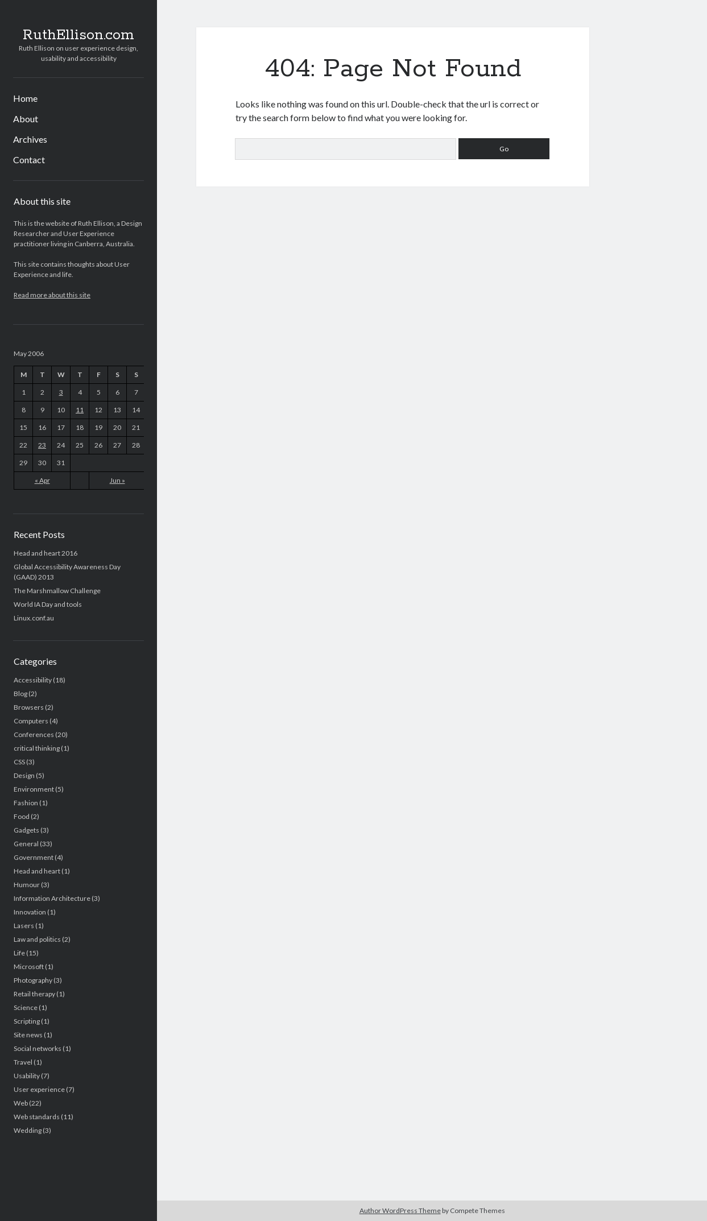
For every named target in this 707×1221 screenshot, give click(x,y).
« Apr (42, 480)
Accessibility (33, 680)
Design (24, 775)
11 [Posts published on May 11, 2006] (80, 409)
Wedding (28, 1130)
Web (21, 1103)
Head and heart (37, 871)
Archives (30, 139)
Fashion (26, 802)
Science (26, 1007)
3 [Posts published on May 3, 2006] (61, 392)
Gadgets (26, 830)
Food (22, 816)
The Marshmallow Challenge (57, 590)
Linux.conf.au (34, 618)
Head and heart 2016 (45, 553)
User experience (39, 1089)
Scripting (27, 1021)
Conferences (34, 734)
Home (25, 98)
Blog (20, 693)
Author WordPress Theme (400, 1210)
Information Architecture (52, 898)
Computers (31, 721)
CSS (19, 762)
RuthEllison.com (78, 35)
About (25, 118)
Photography (33, 980)
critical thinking (37, 748)
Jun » (117, 480)
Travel (23, 1062)
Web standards (37, 1116)
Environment (34, 789)
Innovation (30, 912)
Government (33, 857)
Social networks (37, 1048)
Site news (28, 1034)
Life (19, 953)
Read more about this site (52, 295)
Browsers (29, 707)
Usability (27, 1075)
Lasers (24, 925)
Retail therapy (34, 994)
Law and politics (37, 939)
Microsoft (29, 966)
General (26, 843)
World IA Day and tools (48, 604)
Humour (27, 884)
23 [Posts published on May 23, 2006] (42, 445)
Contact (29, 159)
